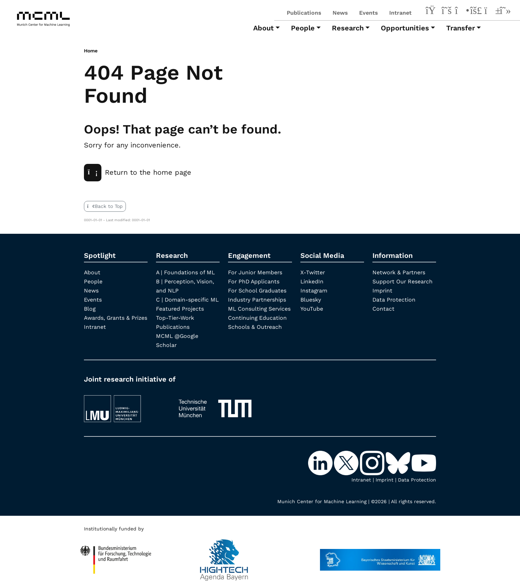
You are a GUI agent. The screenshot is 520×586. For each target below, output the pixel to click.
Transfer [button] (460, 28)
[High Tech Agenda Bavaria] (116, 556)
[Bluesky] (476, 11)
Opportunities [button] (405, 28)
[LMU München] (125, 404)
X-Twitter (312, 272)
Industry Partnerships (257, 299)
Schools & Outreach (255, 326)
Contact (383, 308)
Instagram (314, 290)
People (93, 281)
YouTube (311, 308)
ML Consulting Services (260, 308)
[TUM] (215, 404)
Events (368, 12)
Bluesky (310, 299)
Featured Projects (180, 308)
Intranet (400, 12)
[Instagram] (461, 11)
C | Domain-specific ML (188, 299)
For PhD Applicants (254, 281)
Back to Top (105, 206)
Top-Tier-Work (175, 317)
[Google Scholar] (505, 11)
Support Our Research (403, 281)
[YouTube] (490, 11)
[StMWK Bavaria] (380, 556)
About (92, 272)
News (340, 12)
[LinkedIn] (432, 11)
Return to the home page (137, 172)
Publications (304, 12)
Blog (90, 308)
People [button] (303, 28)
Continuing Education (257, 317)
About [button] (263, 28)
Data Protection (394, 299)
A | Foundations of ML (185, 272)
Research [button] (348, 28)
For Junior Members (255, 272)
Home (91, 50)
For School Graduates (257, 290)
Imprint (382, 290)
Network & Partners (399, 272)
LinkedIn (312, 281)
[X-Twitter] (446, 11)
